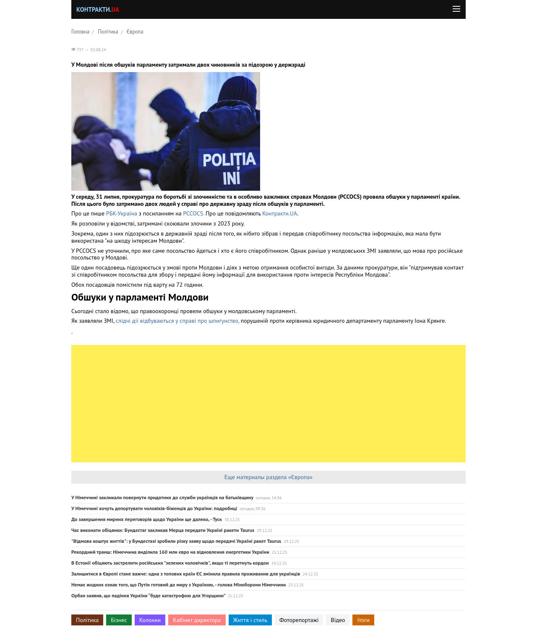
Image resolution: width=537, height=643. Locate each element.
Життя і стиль (250, 620)
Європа (135, 31)
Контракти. (97, 9)
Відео (338, 620)
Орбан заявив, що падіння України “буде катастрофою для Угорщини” (148, 595)
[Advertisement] (268, 403)
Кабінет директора (197, 620)
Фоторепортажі (299, 620)
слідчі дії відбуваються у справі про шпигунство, (177, 320)
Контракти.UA (279, 213)
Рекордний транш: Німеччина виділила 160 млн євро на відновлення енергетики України (170, 552)
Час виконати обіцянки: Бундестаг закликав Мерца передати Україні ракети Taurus (162, 530)
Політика (108, 31)
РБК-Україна (121, 213)
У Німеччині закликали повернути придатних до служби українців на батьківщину (162, 497)
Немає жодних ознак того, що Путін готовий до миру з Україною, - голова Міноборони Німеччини (178, 584)
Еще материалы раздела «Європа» (268, 477)
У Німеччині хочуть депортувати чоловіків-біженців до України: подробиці (154, 508)
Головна (80, 31)
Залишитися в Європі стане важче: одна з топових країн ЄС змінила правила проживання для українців (185, 573)
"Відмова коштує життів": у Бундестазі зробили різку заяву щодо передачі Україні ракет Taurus (176, 541)
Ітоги (363, 620)
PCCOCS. (193, 213)
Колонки (150, 620)
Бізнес (119, 620)
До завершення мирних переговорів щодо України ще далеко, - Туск (146, 519)
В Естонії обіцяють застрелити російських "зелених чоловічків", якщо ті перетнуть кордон (170, 563)
